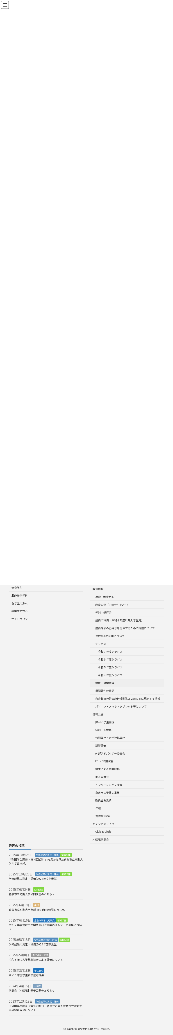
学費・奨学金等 (104, 683)
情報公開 (98, 714)
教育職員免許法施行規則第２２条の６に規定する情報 (127, 698)
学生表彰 (38, 970)
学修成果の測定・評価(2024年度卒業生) (34, 879)
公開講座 (38, 889)
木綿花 (37, 986)
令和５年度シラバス (110, 667)
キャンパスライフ (103, 824)
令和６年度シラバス (110, 659)
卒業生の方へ (19, 611)
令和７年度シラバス (110, 652)
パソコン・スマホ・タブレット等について (121, 706)
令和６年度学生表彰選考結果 (26, 975)
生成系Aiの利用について (110, 636)
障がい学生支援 (104, 722)
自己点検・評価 (40, 955)
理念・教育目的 (104, 597)
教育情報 (98, 589)
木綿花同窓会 (101, 839)
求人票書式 (102, 777)
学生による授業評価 (107, 769)
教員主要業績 (103, 800)
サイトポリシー (20, 619)
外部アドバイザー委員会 (110, 753)
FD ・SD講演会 (104, 761)
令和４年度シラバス (110, 675)
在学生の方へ (19, 603)
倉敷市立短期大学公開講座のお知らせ (32, 894)
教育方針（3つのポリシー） (112, 605)
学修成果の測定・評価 (47, 855)
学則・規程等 (103, 612)
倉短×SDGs (102, 816)
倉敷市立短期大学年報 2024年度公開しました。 (38, 909)
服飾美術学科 (19, 595)
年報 (98, 808)
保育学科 (16, 587)
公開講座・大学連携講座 (110, 738)
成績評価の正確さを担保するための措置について (125, 628)
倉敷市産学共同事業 (107, 792)
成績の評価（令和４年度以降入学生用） (119, 620)
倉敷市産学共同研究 (44, 920)
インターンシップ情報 (108, 785)
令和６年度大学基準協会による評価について (36, 959)
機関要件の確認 (104, 691)
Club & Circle (103, 832)
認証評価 (100, 745)
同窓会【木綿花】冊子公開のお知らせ (32, 990)
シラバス (100, 644)
